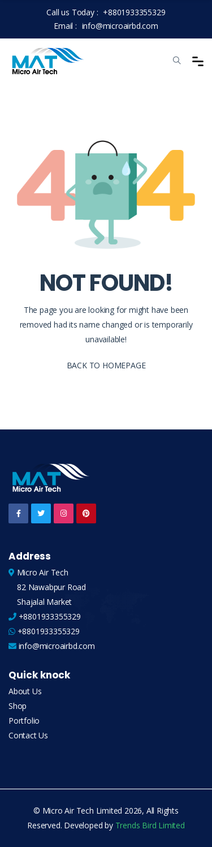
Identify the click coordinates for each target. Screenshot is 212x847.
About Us (24, 691)
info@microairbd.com (120, 25)
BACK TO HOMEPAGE (106, 365)
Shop (17, 705)
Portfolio (24, 720)
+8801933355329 (134, 12)
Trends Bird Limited (150, 825)
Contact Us (28, 735)
